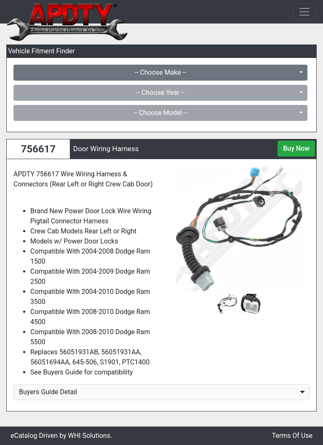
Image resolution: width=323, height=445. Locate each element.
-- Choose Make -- (160, 72)
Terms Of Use (292, 436)
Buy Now (296, 148)
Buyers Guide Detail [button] (48, 392)
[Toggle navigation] (304, 11)
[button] (178, 229)
